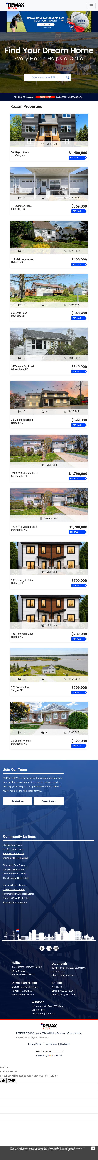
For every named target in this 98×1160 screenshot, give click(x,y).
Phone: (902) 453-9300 (23, 974)
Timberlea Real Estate (14, 865)
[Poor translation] (11, 1080)
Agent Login (48, 801)
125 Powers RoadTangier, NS (20, 689)
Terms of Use (51, 1044)
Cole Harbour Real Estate (16, 878)
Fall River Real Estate (14, 889)
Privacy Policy (68, 1150)
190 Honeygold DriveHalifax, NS (22, 582)
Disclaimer (65, 1044)
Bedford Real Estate (13, 849)
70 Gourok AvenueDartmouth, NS (21, 742)
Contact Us (18, 801)
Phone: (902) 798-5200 (43, 1013)
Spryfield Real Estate (13, 869)
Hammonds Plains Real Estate (18, 893)
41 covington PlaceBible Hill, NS (21, 207)
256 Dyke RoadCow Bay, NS (19, 314)
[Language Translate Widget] (49, 1051)
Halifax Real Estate (12, 845)
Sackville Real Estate (13, 853)
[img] (94, 1148)
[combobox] (44, 77)
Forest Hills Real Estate (15, 885)
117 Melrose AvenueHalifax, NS (22, 261)
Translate (55, 1055)
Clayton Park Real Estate (16, 857)
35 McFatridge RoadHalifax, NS (22, 421)
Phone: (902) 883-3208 (63, 994)
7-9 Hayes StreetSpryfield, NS (20, 154)
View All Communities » (15, 902)
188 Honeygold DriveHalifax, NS (22, 635)
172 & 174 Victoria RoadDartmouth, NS (24, 475)
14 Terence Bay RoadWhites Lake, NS (22, 368)
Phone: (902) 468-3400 (63, 975)
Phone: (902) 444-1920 (23, 994)
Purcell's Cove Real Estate (16, 898)
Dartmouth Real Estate (14, 873)
